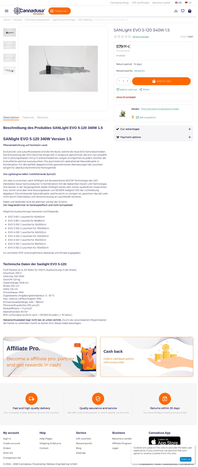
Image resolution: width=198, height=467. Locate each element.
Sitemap (80, 452)
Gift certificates (140, 2)
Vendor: (135, 109)
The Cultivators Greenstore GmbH (160, 109)
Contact (44, 448)
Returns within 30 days (165, 408)
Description (11, 117)
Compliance (186, 464)
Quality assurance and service (98, 408)
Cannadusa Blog (119, 2)
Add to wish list (126, 89)
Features (28, 117)
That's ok (186, 459)
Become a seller (161, 2)
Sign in (7, 438)
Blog (78, 448)
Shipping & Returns (50, 443)
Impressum (146, 464)
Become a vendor (122, 438)
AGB (158, 464)
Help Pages (46, 438)
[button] (144, 89)
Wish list (8, 452)
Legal (115, 448)
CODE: (183, 36)
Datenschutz (170, 464)
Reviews (42, 117)
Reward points (84, 443)
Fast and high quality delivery (31, 408)
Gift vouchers (83, 438)
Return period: (124, 64)
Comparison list (12, 457)
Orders (7, 448)
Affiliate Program (122, 443)
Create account (11, 443)
